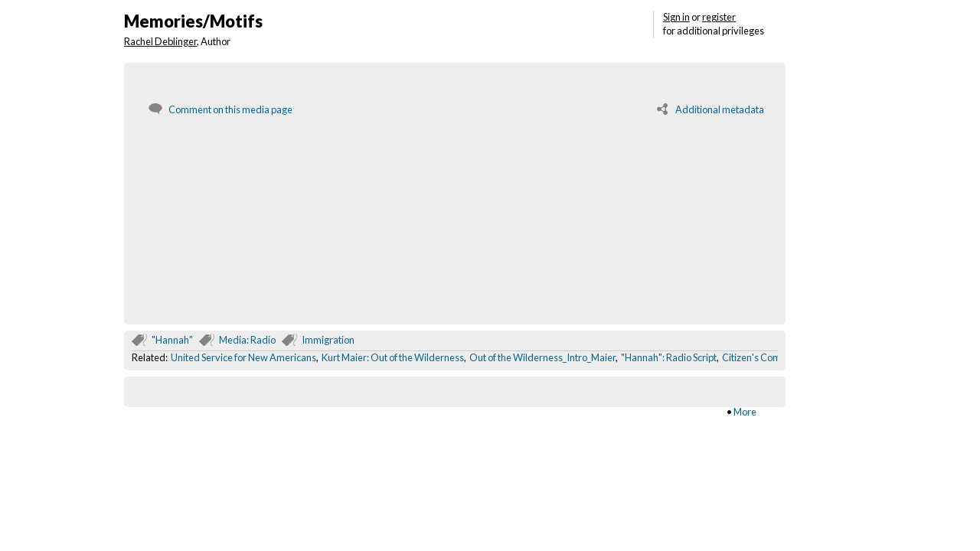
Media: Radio (247, 340)
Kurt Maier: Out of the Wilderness (393, 357)
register (719, 17)
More (744, 412)
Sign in (676, 17)
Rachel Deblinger (160, 41)
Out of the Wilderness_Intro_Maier (542, 357)
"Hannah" (172, 340)
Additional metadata (719, 109)
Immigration (328, 340)
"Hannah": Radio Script (669, 357)
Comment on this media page (230, 109)
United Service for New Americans (243, 357)
